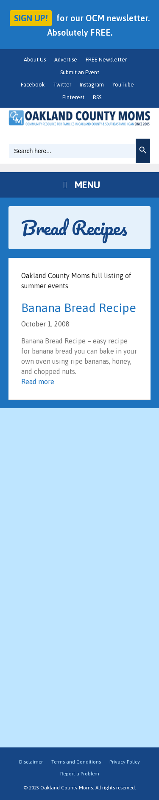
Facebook (33, 84)
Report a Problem (79, 774)
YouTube (123, 84)
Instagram (92, 84)
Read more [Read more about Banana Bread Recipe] (37, 381)
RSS (97, 97)
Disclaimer (31, 762)
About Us (35, 59)
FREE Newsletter (106, 59)
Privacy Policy (124, 762)
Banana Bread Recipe (78, 308)
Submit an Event (79, 72)
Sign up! (30, 18)
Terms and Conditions (76, 762)
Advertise (65, 59)
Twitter (62, 84)
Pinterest (73, 97)
